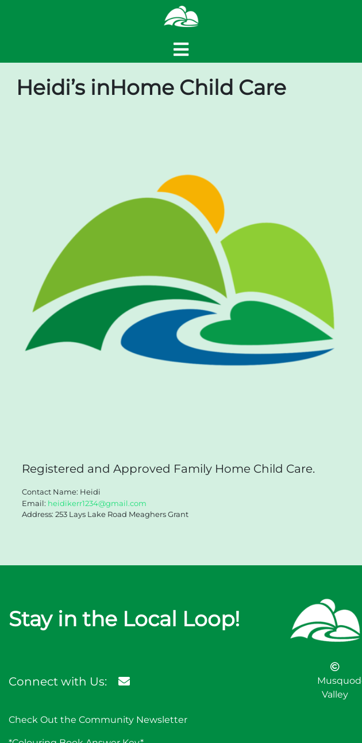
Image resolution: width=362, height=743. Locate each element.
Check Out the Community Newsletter (98, 719)
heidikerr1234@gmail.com (97, 503)
